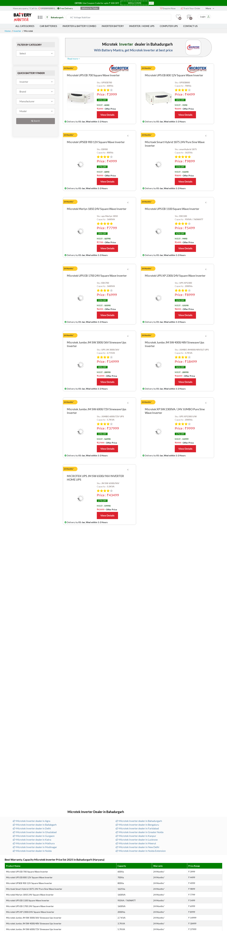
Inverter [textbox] (23, 81)
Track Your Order (190, 8)
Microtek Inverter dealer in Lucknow (137, 839)
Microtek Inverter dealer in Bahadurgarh (139, 820)
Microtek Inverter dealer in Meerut (136, 843)
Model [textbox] (23, 111)
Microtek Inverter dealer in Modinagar (35, 847)
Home (8, 31)
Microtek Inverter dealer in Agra (31, 820)
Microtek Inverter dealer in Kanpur (136, 835)
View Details (107, 114)
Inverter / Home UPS (141, 26)
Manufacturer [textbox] (26, 101)
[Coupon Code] (135, 3)
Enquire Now (168, 8)
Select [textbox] (22, 53)
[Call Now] (48, 8)
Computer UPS (169, 26)
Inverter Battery (113, 26)
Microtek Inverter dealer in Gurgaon (34, 835)
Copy (151, 3)
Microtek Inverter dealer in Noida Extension (141, 850)
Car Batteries (48, 26)
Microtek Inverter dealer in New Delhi (137, 847)
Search (35, 121)
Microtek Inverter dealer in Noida (32, 850)
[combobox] (35, 53)
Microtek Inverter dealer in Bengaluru (137, 824)
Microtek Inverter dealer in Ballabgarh (35, 824)
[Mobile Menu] (40, 18)
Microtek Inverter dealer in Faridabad (137, 828)
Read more (74, 58)
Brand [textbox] (22, 91)
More (208, 8)
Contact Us (190, 26)
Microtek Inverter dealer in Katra (32, 839)
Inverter (17, 31)
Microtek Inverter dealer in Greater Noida (139, 832)
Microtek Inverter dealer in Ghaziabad (35, 832)
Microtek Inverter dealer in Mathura (34, 843)
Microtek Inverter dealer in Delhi (32, 828)
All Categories (24, 26)
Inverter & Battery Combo (79, 26)
